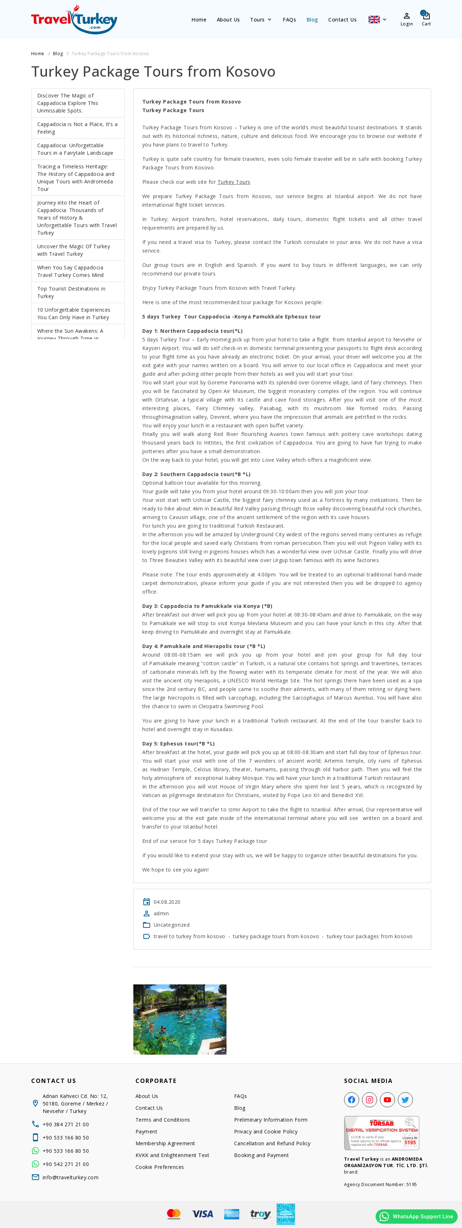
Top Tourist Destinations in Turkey (71, 292)
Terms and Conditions (162, 1119)
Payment (146, 1131)
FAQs (289, 19)
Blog (312, 19)
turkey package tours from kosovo (276, 936)
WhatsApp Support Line (415, 1216)
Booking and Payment (261, 1155)
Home (198, 19)
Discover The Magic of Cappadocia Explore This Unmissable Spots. (68, 103)
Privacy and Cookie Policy (266, 1131)
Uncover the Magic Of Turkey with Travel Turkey (73, 250)
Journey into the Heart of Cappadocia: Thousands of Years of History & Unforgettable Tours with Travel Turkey (77, 217)
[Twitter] (405, 1099)
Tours (261, 19)
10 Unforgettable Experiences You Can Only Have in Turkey (74, 313)
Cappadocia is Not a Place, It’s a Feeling (77, 128)
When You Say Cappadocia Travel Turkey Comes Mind (70, 271)
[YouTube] (387, 1099)
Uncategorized (172, 924)
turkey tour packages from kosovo (370, 936)
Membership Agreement (165, 1143)
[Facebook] (351, 1099)
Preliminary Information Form (271, 1119)
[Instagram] (369, 1099)
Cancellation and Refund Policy (272, 1143)
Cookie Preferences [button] (159, 1167)
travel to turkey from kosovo (189, 936)
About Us (228, 19)
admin (161, 913)
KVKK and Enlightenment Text (172, 1155)
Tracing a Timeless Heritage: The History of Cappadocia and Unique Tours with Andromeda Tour (76, 177)
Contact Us (342, 19)
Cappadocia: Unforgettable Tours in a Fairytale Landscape (75, 149)
